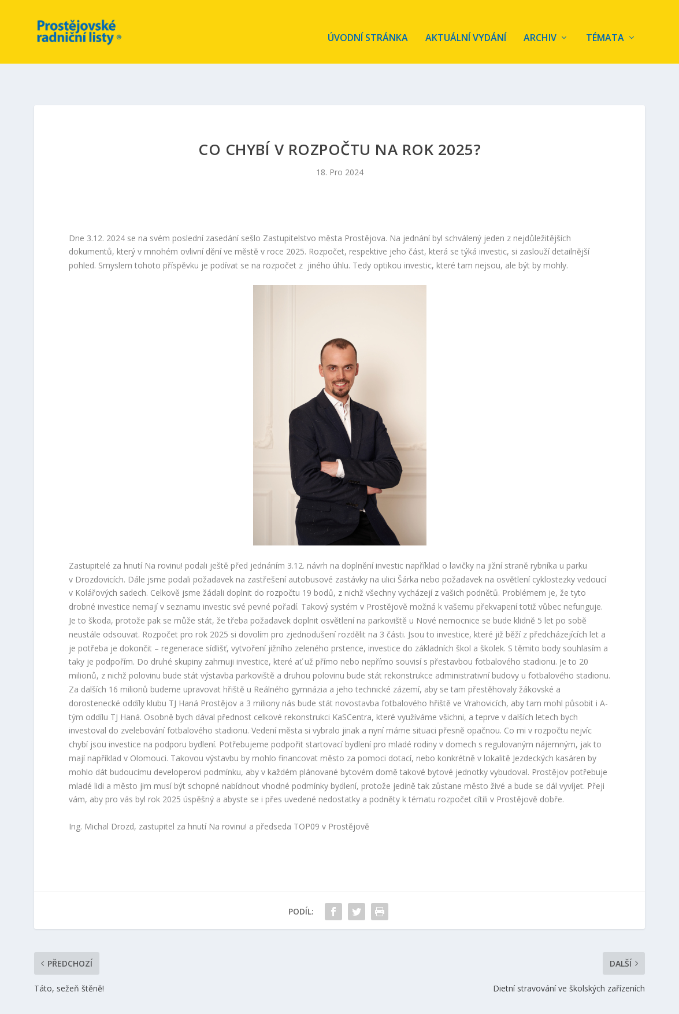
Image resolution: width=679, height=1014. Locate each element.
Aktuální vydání (465, 26)
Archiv (540, 26)
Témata (605, 26)
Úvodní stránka (368, 26)
